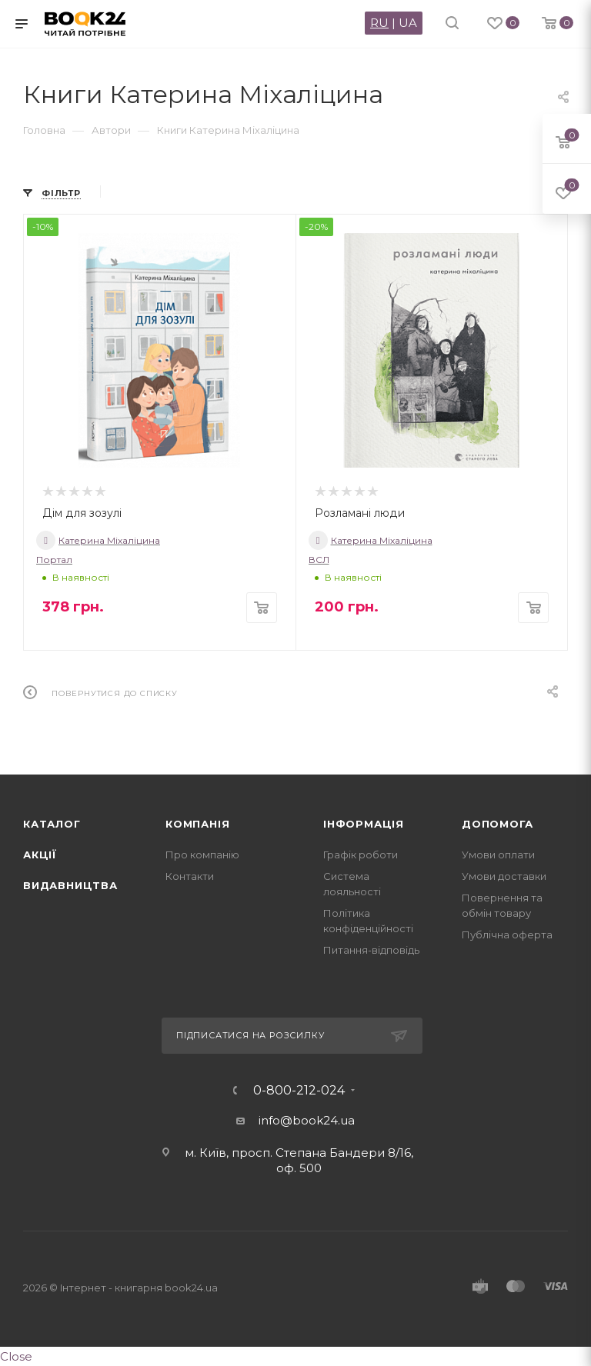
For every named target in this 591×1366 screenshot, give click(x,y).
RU (379, 22)
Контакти (189, 876)
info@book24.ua (307, 1120)
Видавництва (70, 885)
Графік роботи (360, 854)
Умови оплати (498, 854)
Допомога (497, 824)
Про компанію (202, 854)
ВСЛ (319, 559)
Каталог (52, 824)
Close (16, 1356)
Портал (54, 559)
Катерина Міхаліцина (98, 540)
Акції (40, 854)
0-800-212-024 (299, 1090)
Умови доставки (504, 876)
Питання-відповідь (371, 950)
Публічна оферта (507, 934)
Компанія (197, 824)
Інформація (363, 824)
